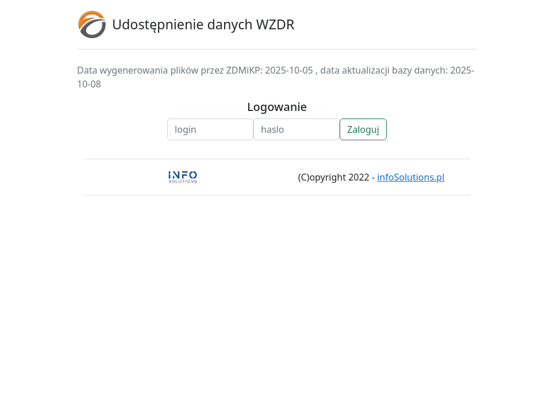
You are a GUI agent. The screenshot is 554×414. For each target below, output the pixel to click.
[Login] (210, 129)
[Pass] (296, 129)
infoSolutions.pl (410, 177)
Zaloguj (363, 129)
